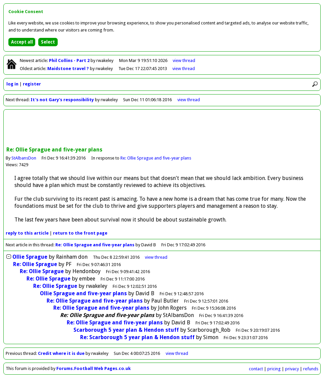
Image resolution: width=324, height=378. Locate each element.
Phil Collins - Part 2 (70, 60)
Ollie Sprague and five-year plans (83, 293)
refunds (310, 368)
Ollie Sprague (29, 257)
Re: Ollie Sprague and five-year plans (155, 158)
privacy (292, 368)
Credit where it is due (61, 353)
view (184, 60)
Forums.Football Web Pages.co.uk (93, 368)
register (32, 83)
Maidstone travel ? (68, 68)
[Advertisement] (162, 129)
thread (156, 257)
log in (12, 83)
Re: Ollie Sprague (35, 264)
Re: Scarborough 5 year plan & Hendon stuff (137, 337)
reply (27, 233)
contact (256, 368)
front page (80, 233)
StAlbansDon (23, 158)
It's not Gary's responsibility (62, 99)
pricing (274, 368)
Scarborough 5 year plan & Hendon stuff (126, 330)
